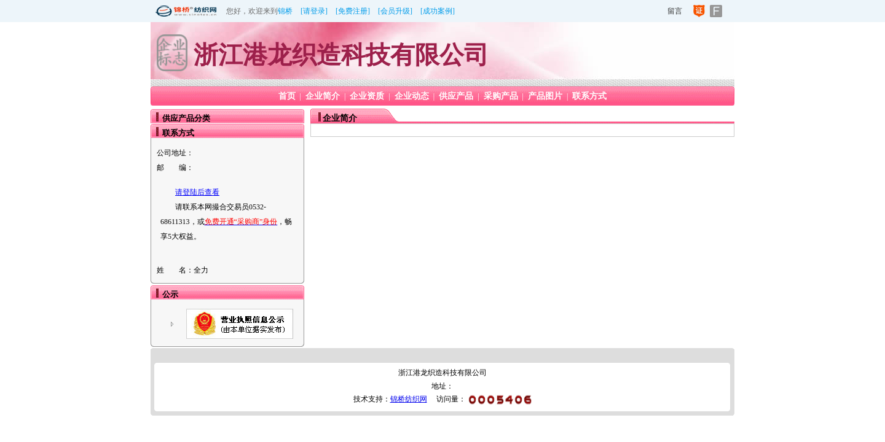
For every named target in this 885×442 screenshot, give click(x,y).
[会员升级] (395, 11)
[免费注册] (353, 11)
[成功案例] (437, 11)
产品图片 (545, 96)
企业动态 (412, 96)
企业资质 (367, 96)
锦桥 (285, 11)
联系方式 (589, 96)
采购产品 (501, 96)
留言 (674, 11)
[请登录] (314, 11)
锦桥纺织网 (408, 399)
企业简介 (322, 96)
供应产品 (456, 96)
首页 (287, 96)
